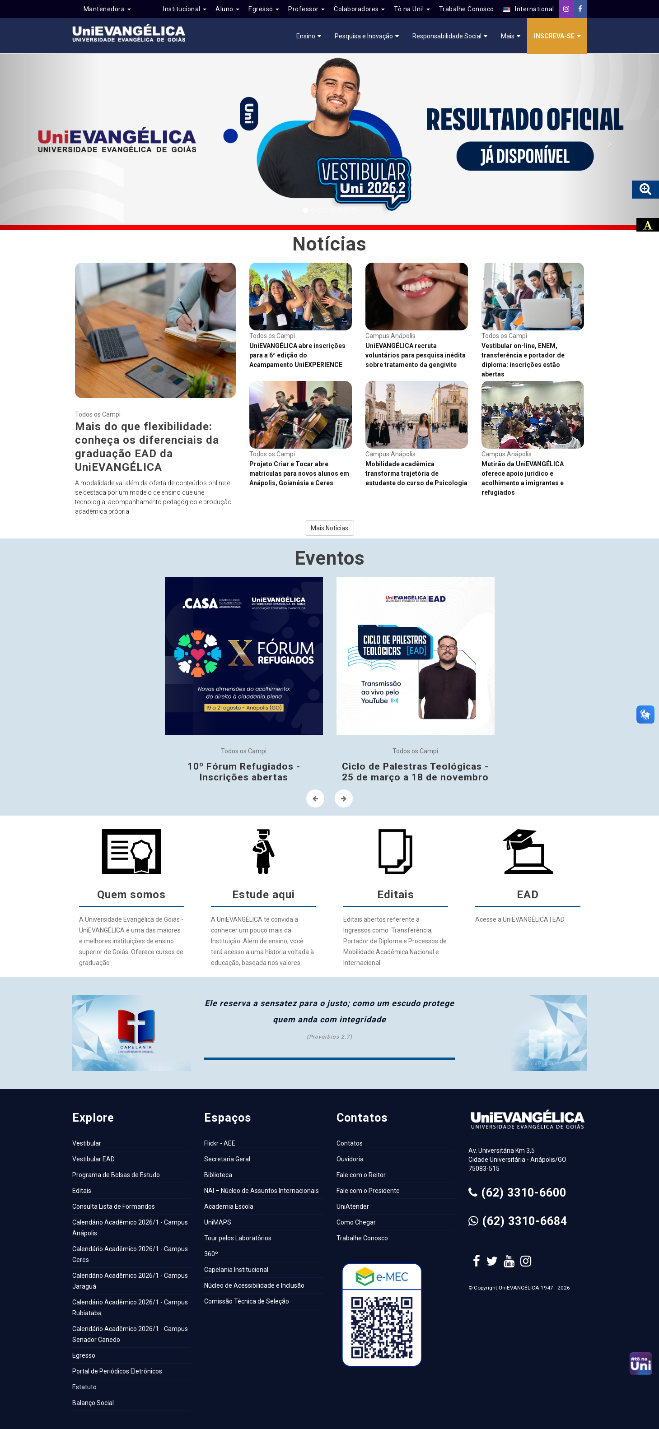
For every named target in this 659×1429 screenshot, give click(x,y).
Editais (81, 1190)
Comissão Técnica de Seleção (246, 1301)
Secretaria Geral (227, 1159)
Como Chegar (356, 1222)
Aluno (227, 9)
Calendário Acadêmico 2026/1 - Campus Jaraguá (130, 1281)
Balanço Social (93, 1402)
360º (211, 1253)
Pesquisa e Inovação (364, 36)
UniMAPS (217, 1222)
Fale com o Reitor (361, 1174)
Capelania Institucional (236, 1269)
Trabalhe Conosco (466, 9)
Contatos (350, 1143)
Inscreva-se (554, 36)
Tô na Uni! (412, 9)
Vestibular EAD (93, 1159)
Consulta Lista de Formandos (113, 1206)
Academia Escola (228, 1206)
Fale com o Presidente (368, 1190)
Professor (306, 9)
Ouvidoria (350, 1159)
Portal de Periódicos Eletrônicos (117, 1371)
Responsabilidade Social (446, 36)
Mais (507, 36)
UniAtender (353, 1206)
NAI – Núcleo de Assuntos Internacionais (261, 1190)
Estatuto (84, 1387)
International (528, 9)
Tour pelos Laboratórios (237, 1238)
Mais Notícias (329, 528)
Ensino (305, 36)
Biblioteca (218, 1174)
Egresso (263, 9)
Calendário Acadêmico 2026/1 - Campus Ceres (130, 1254)
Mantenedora (107, 9)
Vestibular (86, 1143)
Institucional (184, 9)
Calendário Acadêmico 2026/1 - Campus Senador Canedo (130, 1334)
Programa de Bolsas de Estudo (116, 1174)
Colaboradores (359, 9)
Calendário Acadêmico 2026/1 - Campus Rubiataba (130, 1308)
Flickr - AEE (219, 1143)
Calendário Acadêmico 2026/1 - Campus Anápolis (130, 1228)
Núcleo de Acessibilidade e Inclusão (254, 1285)
